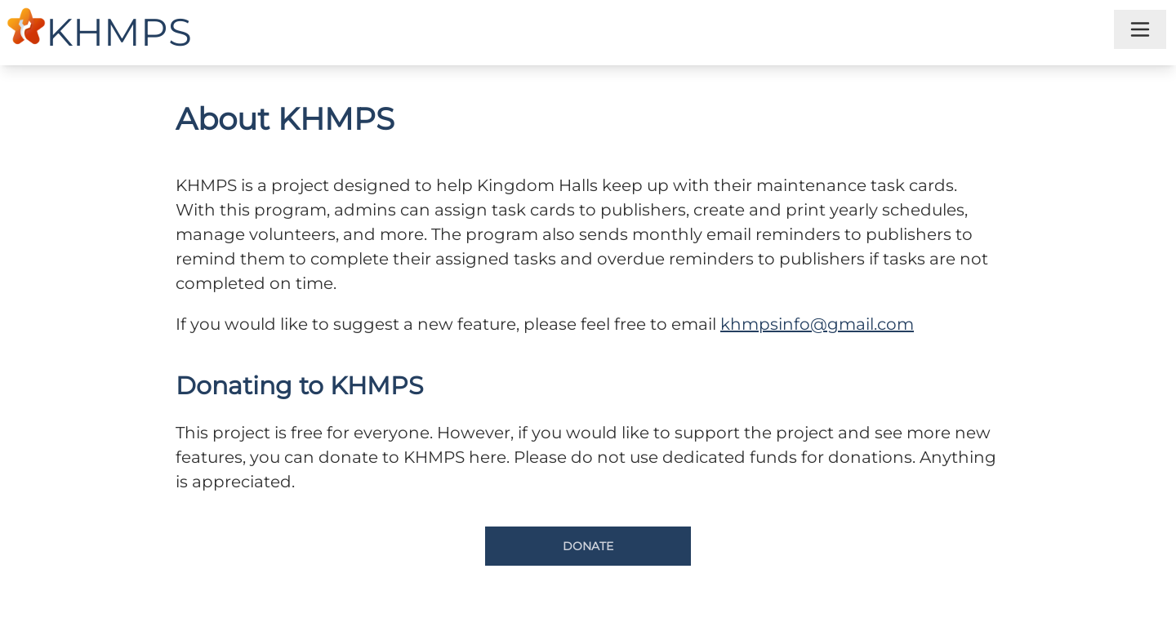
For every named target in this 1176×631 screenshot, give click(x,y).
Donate (588, 546)
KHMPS (119, 32)
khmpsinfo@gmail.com (817, 324)
